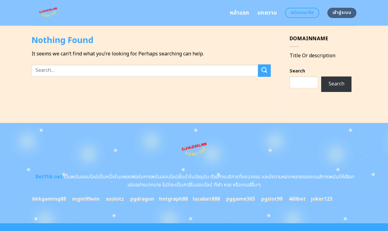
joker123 (321, 199)
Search (297, 71)
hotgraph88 (173, 199)
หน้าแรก (239, 13)
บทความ (267, 13)
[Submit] (264, 70)
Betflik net (48, 177)
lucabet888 (206, 199)
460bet (297, 199)
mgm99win (86, 199)
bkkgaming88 (49, 199)
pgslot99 (271, 199)
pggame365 (240, 199)
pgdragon (142, 199)
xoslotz (115, 199)
